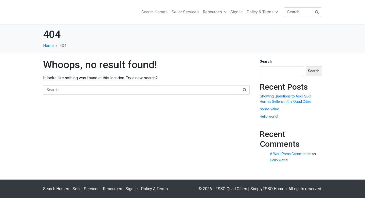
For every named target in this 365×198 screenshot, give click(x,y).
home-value (269, 109)
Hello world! (269, 116)
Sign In (236, 12)
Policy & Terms (262, 12)
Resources (214, 12)
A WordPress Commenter (290, 154)
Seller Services (185, 12)
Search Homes (154, 12)
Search (266, 61)
